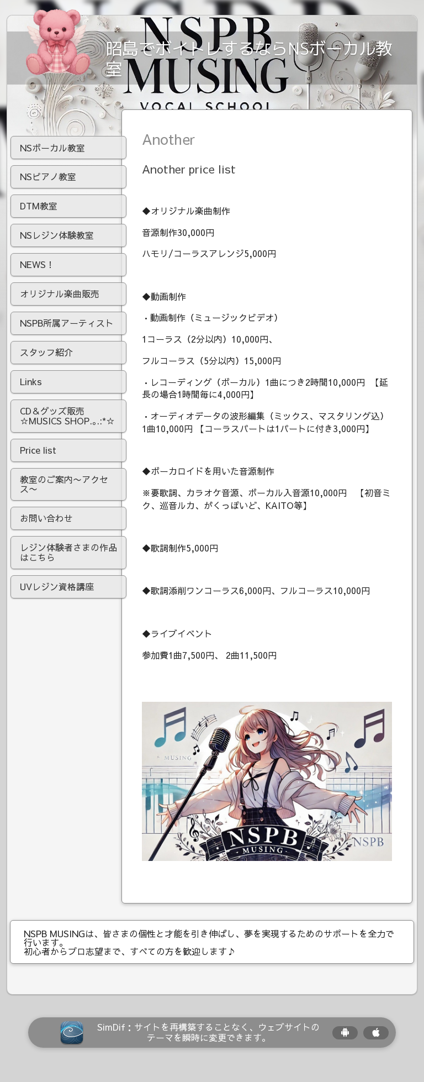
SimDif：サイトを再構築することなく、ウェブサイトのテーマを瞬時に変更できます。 (208, 1039)
